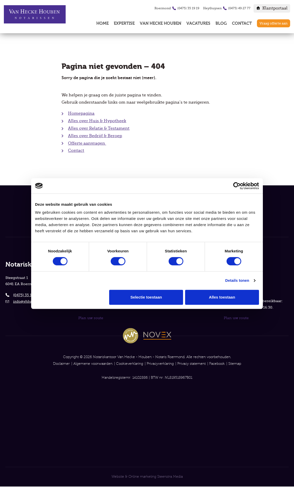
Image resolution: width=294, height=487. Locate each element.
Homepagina (81, 114)
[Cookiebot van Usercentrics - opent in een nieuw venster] (236, 185)
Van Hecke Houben (160, 23)
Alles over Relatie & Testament (98, 129)
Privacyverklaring (160, 363)
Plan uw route (90, 317)
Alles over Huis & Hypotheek (97, 122)
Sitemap (234, 363)
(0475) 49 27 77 (239, 8)
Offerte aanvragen (87, 144)
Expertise (124, 23)
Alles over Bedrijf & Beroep (95, 137)
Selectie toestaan (146, 297)
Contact (242, 23)
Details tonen (236, 280)
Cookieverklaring (129, 363)
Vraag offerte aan (274, 23)
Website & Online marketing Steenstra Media (147, 477)
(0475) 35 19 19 (188, 8)
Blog (221, 23)
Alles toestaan (222, 297)
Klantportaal (275, 8)
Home (102, 23)
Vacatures (198, 23)
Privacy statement (191, 363)
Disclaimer (61, 363)
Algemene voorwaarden (93, 363)
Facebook (217, 363)
